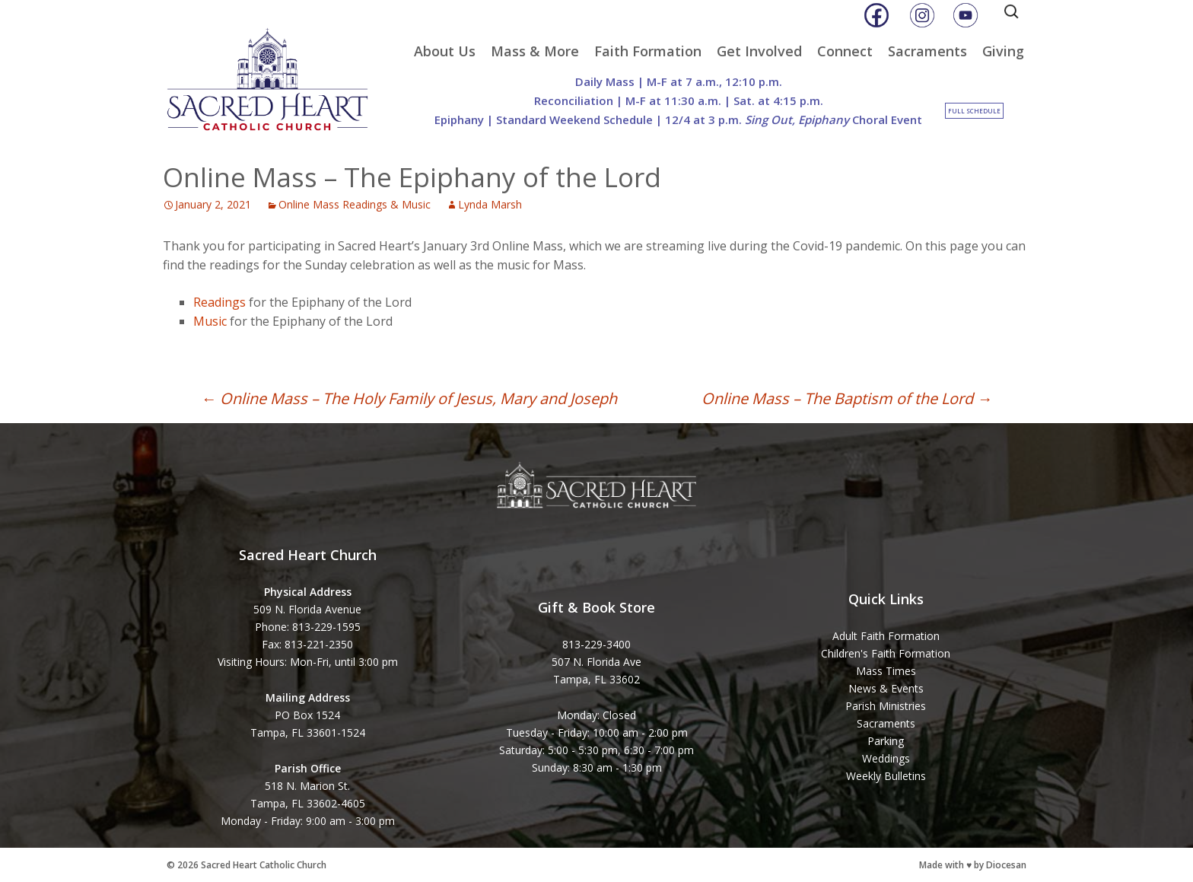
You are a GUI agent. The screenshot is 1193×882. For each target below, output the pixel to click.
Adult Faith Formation (886, 636)
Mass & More (535, 51)
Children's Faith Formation (885, 653)
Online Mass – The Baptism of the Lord (846, 398)
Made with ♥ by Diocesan (972, 864)
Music (210, 321)
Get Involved (759, 51)
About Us (445, 51)
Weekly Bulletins (886, 776)
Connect (845, 51)
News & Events (886, 688)
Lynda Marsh (490, 204)
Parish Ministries (885, 706)
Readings (219, 302)
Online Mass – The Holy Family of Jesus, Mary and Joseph (409, 398)
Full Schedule (974, 111)
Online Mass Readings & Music (354, 204)
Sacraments (927, 51)
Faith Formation (647, 51)
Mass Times (886, 671)
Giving (1003, 51)
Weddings (886, 758)
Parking (885, 741)
